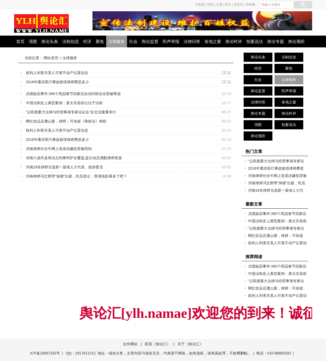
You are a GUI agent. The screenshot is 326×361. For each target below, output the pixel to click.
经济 (87, 41)
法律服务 (116, 41)
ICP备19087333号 (45, 353)
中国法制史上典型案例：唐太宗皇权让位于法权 (64, 103)
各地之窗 (212, 41)
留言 (228, 4)
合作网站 (130, 344)
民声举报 (171, 41)
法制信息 (70, 41)
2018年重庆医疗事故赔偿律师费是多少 (57, 82)
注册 (219, 4)
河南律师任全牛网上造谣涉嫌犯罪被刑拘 (59, 149)
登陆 (210, 4)
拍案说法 (254, 41)
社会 (133, 41)
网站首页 (51, 58)
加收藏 (250, 4)
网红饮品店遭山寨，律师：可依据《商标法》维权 (66, 121)
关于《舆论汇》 (190, 344)
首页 (20, 41)
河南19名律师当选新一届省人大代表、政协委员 (64, 167)
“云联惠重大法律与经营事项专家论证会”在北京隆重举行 (71, 112)
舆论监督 (150, 41)
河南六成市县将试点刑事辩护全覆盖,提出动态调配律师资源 (74, 158)
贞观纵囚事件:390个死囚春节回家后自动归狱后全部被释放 (73, 94)
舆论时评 (233, 41)
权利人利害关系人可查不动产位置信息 (57, 73)
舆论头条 (49, 41)
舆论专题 (275, 41)
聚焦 (100, 41)
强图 (33, 41)
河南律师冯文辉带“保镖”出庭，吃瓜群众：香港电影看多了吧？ (76, 176)
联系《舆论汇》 (157, 344)
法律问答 (192, 41)
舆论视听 (296, 41)
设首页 (238, 4)
